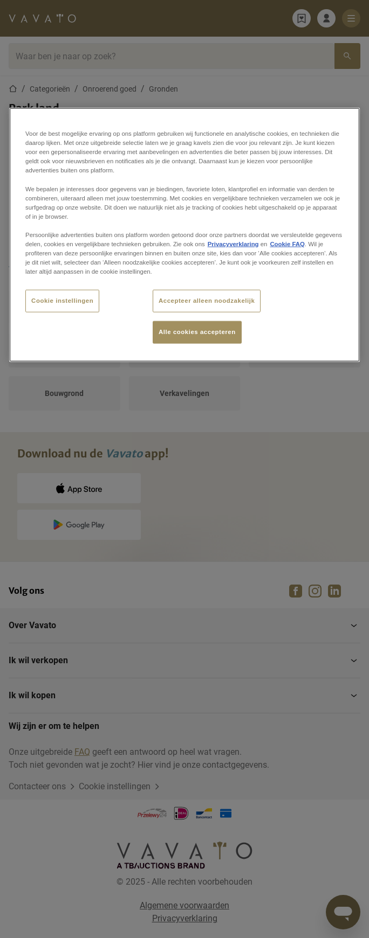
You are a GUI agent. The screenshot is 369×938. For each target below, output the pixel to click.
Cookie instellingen (62, 300)
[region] (184, 235)
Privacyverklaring (233, 244)
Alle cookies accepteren (197, 332)
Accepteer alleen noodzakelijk (207, 300)
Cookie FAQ (287, 244)
